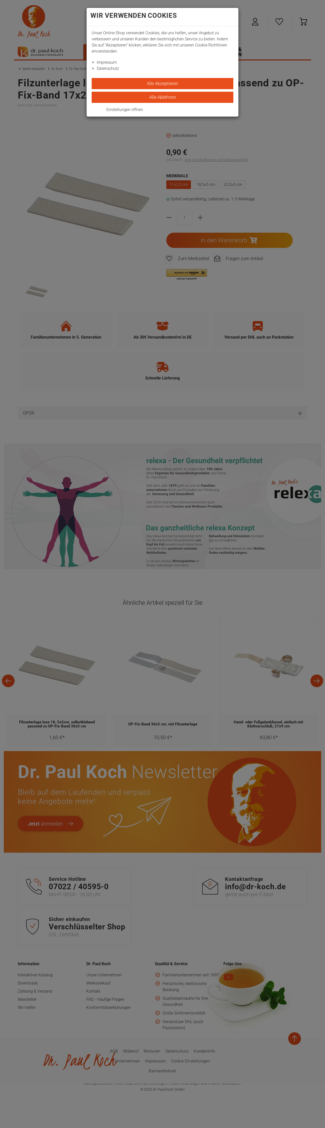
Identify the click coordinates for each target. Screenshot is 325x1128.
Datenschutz (108, 68)
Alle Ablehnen (162, 97)
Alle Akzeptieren (162, 83)
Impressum (107, 62)
